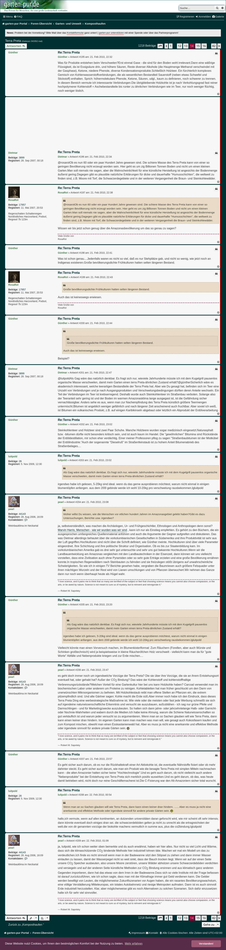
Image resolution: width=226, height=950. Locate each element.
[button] (160, 46)
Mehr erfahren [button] (134, 943)
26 (20, 461)
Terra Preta (13, 41)
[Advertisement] (113, 124)
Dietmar (12, 152)
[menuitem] (18, 17)
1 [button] (170, 46)
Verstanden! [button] (206, 943)
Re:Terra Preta (69, 52)
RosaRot (13, 200)
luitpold (12, 456)
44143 (22, 513)
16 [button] (204, 46)
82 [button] (213, 46)
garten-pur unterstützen (111, 32)
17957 (22, 204)
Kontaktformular (75, 32)
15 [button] (198, 46)
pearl (11, 509)
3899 (21, 157)
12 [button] (179, 46)
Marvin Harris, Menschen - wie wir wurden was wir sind (92, 530)
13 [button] (185, 46)
